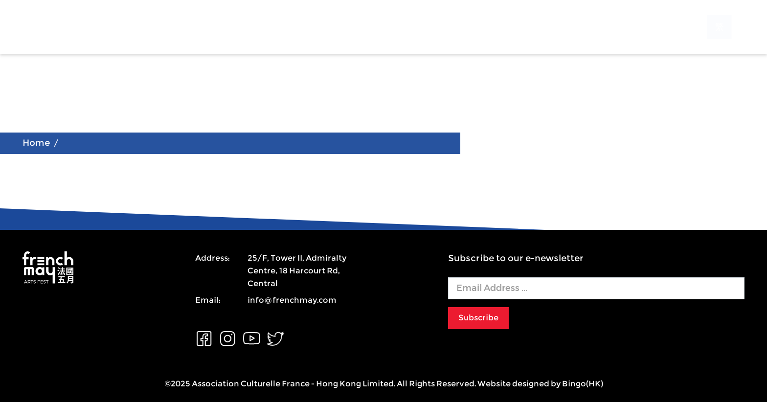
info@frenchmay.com (292, 300)
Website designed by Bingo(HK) (540, 383)
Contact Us (411, 26)
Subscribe (478, 317)
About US (183, 26)
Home (36, 143)
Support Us (337, 26)
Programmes (258, 26)
